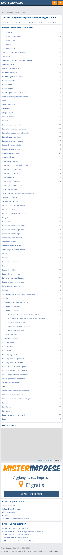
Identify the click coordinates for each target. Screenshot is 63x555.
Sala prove (6, 56)
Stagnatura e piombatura (11, 338)
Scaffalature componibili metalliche (15, 97)
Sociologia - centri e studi (11, 274)
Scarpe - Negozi (7, 113)
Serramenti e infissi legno (11, 234)
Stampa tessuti (7, 350)
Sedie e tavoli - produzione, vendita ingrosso (18, 193)
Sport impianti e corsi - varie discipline (16, 326)
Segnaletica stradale (9, 197)
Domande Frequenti (52, 551)
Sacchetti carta (7, 44)
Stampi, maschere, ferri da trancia (14, 371)
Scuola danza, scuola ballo (11, 125)
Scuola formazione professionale (14, 129)
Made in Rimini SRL (8, 506)
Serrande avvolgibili (9, 242)
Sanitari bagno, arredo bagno (12, 76)
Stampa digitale (7, 346)
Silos (4, 266)
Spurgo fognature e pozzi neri (13, 330)
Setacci (4, 254)
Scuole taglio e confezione (11, 181)
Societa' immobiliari (9, 270)
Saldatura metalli (8, 64)
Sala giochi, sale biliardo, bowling (14, 52)
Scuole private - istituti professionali (15, 165)
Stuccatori (5, 403)
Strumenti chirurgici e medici (12, 395)
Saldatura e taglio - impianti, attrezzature (17, 60)
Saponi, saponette (8, 80)
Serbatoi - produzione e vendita (13, 205)
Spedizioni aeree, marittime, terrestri (15, 302)
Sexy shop (6, 258)
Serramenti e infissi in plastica (13, 230)
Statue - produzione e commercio (14, 379)
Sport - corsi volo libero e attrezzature (15, 322)
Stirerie (4, 387)
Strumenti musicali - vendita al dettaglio (16, 399)
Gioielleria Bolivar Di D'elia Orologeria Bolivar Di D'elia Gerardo (24, 531)
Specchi (5, 298)
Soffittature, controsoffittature (13, 278)
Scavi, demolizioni (8, 117)
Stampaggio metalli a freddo (12, 362)
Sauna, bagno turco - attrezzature (14, 93)
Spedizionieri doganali (10, 310)
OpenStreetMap (49, 460)
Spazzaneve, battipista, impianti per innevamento (20, 294)
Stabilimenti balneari (9, 334)
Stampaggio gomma (9, 354)
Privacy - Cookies (38, 551)
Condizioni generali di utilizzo (20, 551)
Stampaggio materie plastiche (13, 358)
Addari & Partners (8, 512)
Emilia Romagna (7, 13)
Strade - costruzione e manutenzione (15, 391)
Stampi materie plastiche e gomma (14, 367)
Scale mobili (6, 109)
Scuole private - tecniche (11, 173)
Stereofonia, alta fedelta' (11, 383)
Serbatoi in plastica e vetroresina (14, 213)
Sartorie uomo (7, 89)
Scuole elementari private (11, 145)
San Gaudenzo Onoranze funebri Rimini (16, 518)
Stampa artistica (8, 342)
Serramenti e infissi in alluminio (13, 226)
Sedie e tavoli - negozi (10, 189)
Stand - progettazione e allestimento (15, 375)
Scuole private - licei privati (12, 169)
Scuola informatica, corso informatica (15, 133)
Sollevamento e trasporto (11, 286)
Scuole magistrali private (11, 149)
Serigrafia (5, 217)
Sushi (4, 419)
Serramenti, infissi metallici (12, 238)
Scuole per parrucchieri (10, 161)
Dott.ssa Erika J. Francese (11, 509)
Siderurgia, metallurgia (10, 262)
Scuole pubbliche (8, 177)
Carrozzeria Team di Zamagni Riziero (15, 538)
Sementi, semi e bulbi (10, 201)
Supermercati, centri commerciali (14, 415)
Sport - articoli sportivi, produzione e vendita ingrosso (21, 314)
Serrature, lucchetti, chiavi (11, 246)
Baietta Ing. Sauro (8, 515)
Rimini (17, 13)
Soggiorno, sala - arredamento (13, 282)
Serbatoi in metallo (9, 209)
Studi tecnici (6, 407)
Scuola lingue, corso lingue (11, 137)
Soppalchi (5, 290)
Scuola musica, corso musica (12, 141)
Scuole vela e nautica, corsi (12, 185)
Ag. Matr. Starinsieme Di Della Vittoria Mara (17, 541)
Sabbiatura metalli (8, 40)
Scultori (5, 121)
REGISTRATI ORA (31, 494)
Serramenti (6, 221)
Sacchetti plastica (8, 48)
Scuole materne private (10, 153)
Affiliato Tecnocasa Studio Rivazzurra (15, 528)
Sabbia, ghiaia (7, 32)
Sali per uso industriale (10, 68)
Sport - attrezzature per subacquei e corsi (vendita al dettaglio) (24, 318)
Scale (4, 101)
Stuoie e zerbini (7, 411)
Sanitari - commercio (9, 72)
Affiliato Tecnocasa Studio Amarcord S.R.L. (17, 535)
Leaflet (40, 460)
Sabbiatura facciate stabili (11, 36)
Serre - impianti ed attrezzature (13, 250)
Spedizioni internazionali (11, 306)
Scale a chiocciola (8, 105)
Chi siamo (4, 551)
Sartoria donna (7, 84)
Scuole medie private (9, 157)
